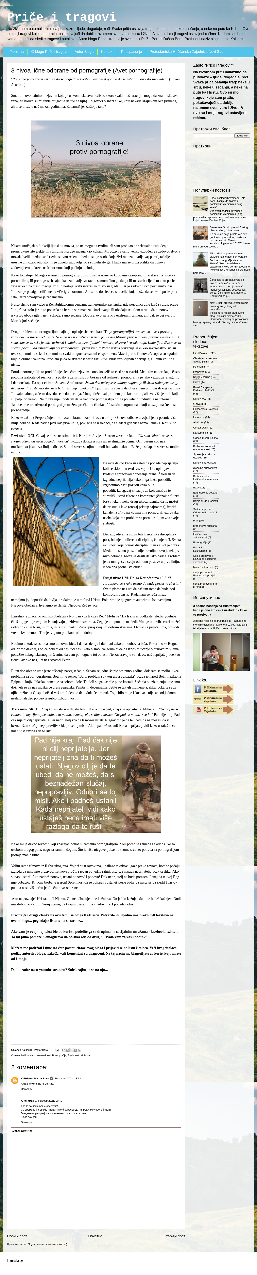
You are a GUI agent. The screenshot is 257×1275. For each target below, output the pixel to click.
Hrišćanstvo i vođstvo (205, 408)
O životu (198, 403)
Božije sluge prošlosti (205, 500)
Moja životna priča (203, 567)
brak (195, 520)
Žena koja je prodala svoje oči (227, 279)
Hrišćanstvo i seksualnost (36, 1055)
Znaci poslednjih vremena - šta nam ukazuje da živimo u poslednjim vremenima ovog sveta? (227, 202)
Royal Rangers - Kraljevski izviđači (203, 389)
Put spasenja (131, 52)
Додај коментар (22, 1130)
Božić (196, 487)
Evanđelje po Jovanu (205, 492)
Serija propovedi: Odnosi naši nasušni (205, 511)
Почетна (17, 52)
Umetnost (198, 417)
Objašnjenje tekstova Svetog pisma (205, 360)
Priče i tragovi (61, 17)
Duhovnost (199, 398)
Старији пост (174, 1236)
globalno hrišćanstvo (205, 467)
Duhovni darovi (202, 462)
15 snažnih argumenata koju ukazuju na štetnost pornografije (228, 255)
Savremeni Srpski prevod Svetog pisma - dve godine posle (229, 229)
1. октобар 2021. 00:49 (48, 1100)
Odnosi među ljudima (205, 437)
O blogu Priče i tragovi (49, 52)
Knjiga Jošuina (201, 376)
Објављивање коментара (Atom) (47, 1244)
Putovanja (199, 366)
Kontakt (107, 52)
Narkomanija (200, 432)
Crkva (196, 382)
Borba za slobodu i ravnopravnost (204, 448)
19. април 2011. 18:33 (68, 1078)
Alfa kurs (198, 422)
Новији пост (17, 1236)
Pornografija (59, 1055)
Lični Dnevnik (201, 353)
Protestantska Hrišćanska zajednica (205, 478)
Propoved (198, 371)
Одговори (26, 1089)
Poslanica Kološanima (200, 549)
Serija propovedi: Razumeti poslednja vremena (204, 559)
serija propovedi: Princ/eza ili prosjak (204, 574)
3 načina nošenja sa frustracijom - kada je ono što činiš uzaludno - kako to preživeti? (220, 610)
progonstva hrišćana (205, 525)
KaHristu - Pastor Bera (35, 1078)
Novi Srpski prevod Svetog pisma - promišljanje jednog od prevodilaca (230, 306)
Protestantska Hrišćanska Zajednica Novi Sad (186, 52)
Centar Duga (200, 427)
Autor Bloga (84, 52)
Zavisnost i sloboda (79, 1055)
